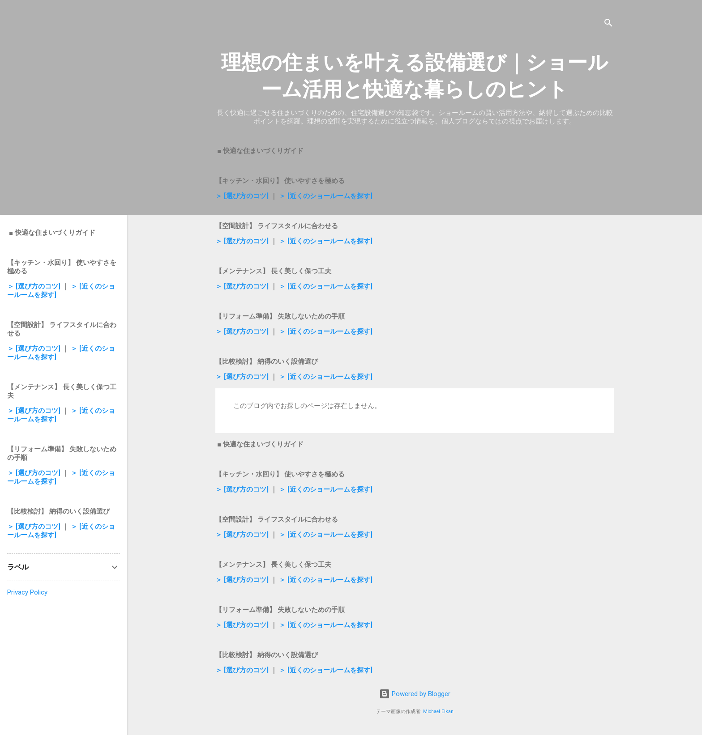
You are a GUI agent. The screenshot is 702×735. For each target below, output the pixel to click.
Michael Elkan (438, 711)
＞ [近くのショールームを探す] (325, 196)
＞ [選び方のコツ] (242, 196)
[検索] (608, 24)
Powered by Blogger (414, 694)
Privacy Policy (27, 592)
